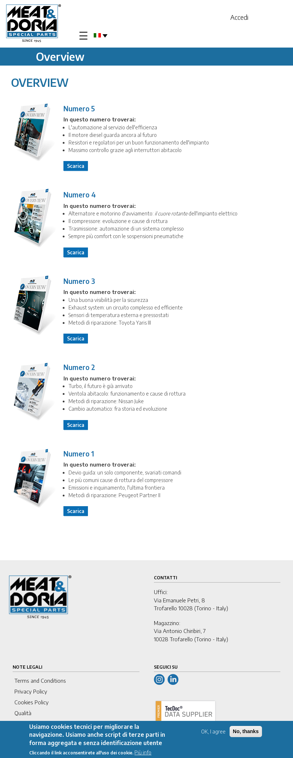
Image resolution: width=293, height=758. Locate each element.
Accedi (239, 17)
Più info (142, 753)
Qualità (22, 713)
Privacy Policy (30, 691)
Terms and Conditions (40, 680)
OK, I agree (213, 732)
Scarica (75, 166)
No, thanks (246, 732)
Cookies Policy (31, 702)
